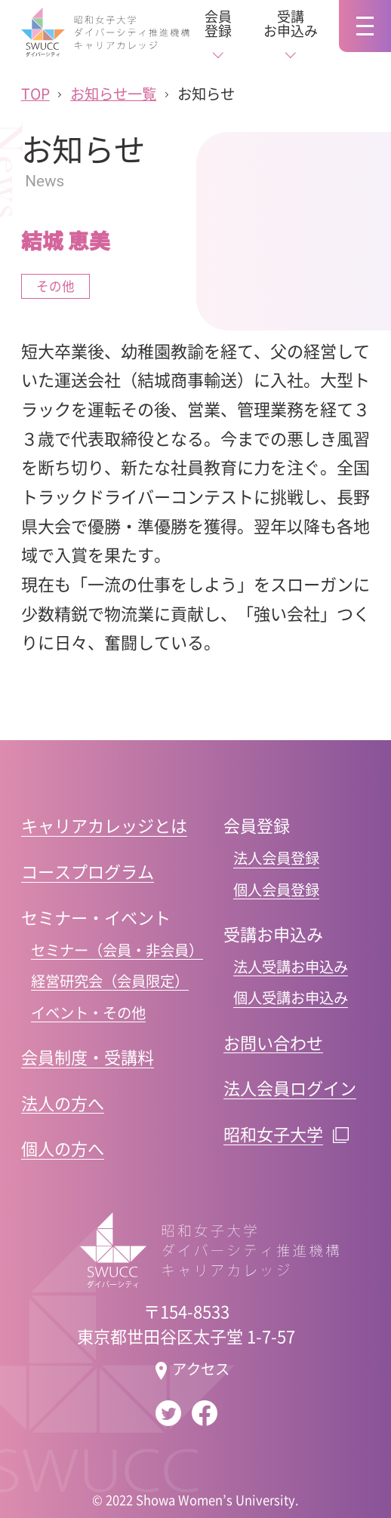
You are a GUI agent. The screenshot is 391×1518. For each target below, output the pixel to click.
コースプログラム (87, 871)
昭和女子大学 (273, 1133)
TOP (35, 94)
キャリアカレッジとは (104, 825)
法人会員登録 (276, 858)
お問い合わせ (273, 1042)
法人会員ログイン (289, 1087)
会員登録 (218, 23)
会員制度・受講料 (87, 1056)
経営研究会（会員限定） (110, 981)
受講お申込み (290, 23)
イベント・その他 (88, 1013)
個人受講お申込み (290, 998)
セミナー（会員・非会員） (117, 950)
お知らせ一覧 (113, 94)
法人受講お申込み (290, 967)
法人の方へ (62, 1102)
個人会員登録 (276, 890)
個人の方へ (62, 1147)
